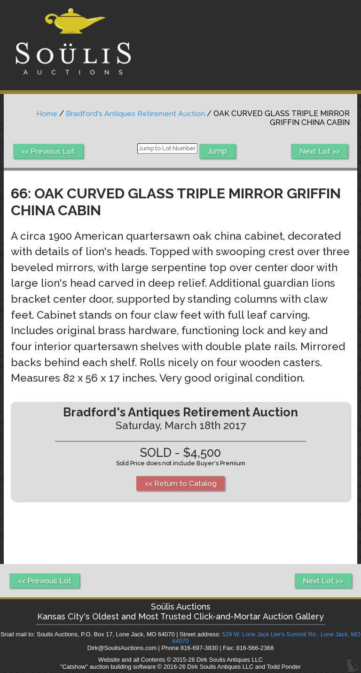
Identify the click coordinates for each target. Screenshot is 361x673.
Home (45, 113)
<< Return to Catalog (181, 483)
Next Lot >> (319, 151)
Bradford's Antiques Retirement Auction (135, 113)
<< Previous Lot (49, 151)
